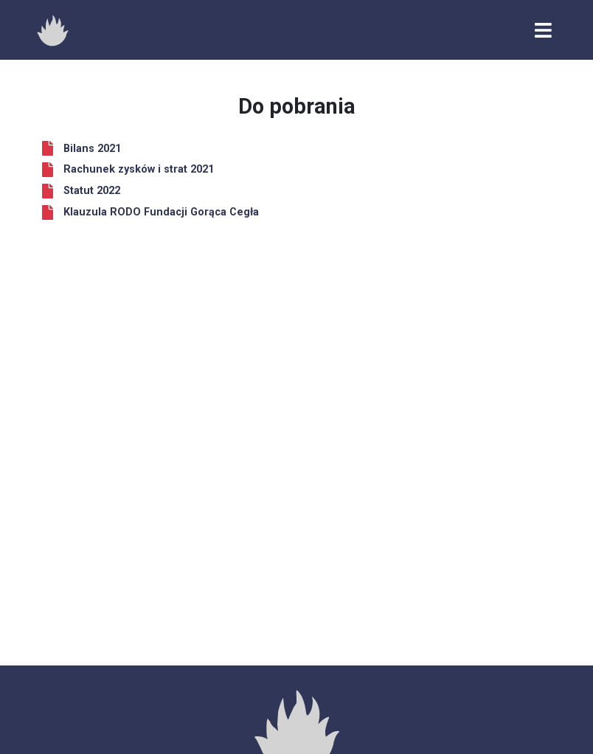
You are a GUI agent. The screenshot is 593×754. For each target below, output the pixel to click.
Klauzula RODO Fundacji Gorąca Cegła (161, 212)
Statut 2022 (91, 190)
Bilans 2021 (92, 148)
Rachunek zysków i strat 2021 (138, 169)
